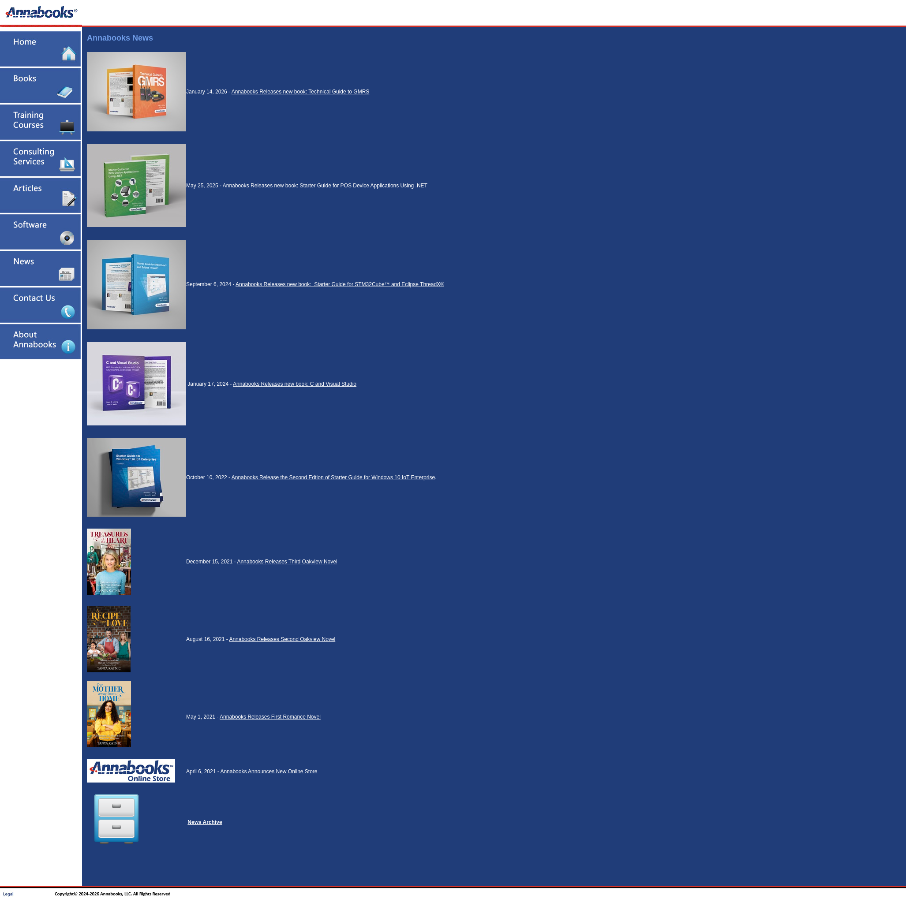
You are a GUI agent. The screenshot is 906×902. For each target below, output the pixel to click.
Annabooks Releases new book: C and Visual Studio (294, 384)
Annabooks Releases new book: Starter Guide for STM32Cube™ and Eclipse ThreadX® (340, 284)
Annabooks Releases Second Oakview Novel (282, 639)
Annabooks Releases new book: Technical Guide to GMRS (301, 92)
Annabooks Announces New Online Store (268, 771)
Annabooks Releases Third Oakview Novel (287, 562)
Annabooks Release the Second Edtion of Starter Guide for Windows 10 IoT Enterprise (333, 477)
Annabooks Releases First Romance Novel (270, 717)
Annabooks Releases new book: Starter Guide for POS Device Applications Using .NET (325, 186)
